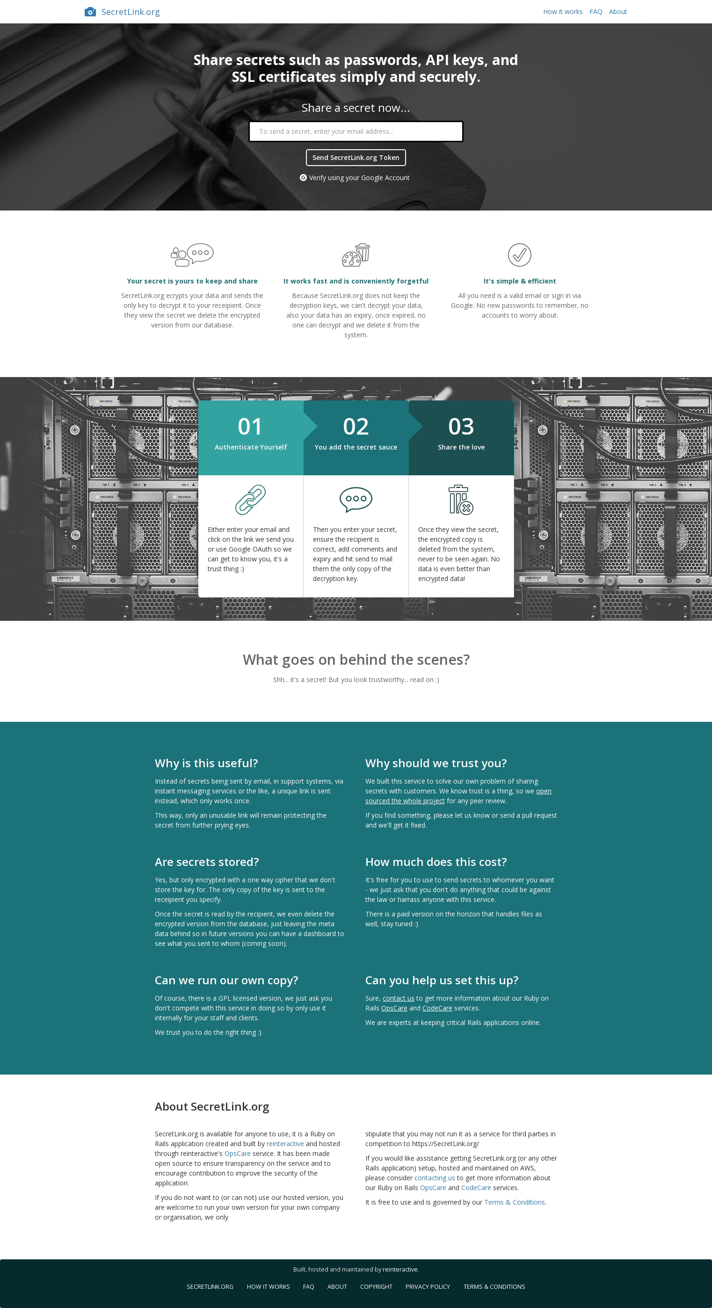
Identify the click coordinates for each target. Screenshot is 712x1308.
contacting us (434, 1177)
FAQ (596, 11)
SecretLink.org (122, 11)
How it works (563, 11)
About (618, 11)
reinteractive (285, 1143)
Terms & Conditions (514, 1202)
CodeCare (437, 1007)
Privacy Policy (428, 1287)
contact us (398, 998)
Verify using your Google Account (359, 177)
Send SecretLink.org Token (356, 157)
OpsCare (394, 1007)
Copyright (376, 1287)
